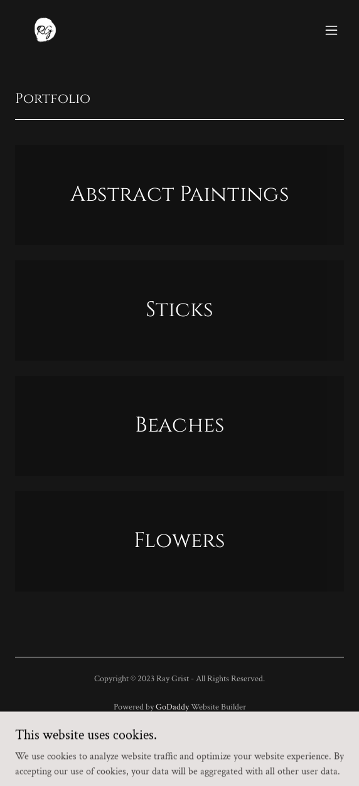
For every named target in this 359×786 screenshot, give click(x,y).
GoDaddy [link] (172, 707)
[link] (45, 30)
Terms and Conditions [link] (179, 756)
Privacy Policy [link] (179, 738)
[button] (331, 30)
